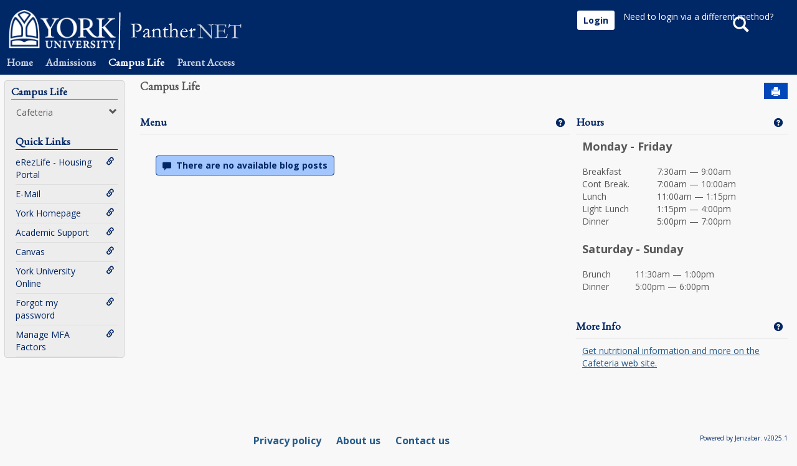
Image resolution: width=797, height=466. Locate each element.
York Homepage (65, 213)
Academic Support (65, 232)
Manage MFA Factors (65, 341)
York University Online (65, 277)
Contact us (422, 440)
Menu (153, 122)
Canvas (65, 252)
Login (595, 20)
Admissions (70, 62)
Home (19, 62)
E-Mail (65, 194)
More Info (598, 326)
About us (358, 440)
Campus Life (136, 62)
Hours (590, 122)
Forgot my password (65, 309)
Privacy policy (287, 440)
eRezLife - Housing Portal (65, 168)
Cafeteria (66, 112)
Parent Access (206, 62)
